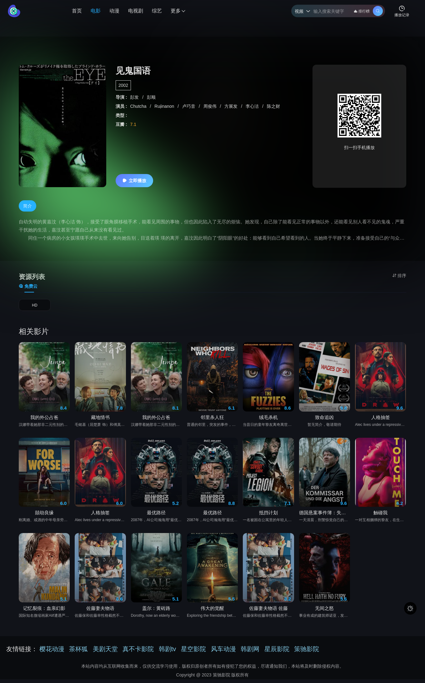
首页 (77, 10)
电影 (96, 10)
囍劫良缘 (44, 517)
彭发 (135, 97)
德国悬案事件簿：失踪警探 (324, 517)
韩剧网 (250, 652)
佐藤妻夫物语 (100, 612)
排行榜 (362, 11)
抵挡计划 (268, 517)
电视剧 (135, 10)
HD (35, 307)
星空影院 (193, 652)
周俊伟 (210, 106)
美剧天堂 (105, 652)
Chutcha (139, 106)
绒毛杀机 (268, 421)
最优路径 (156, 517)
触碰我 (380, 517)
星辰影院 (276, 652)
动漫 (114, 10)
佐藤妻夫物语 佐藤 (268, 612)
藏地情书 (100, 421)
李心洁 (253, 106)
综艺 (157, 10)
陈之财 (273, 106)
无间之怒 (324, 612)
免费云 (28, 286)
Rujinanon (164, 106)
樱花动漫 (51, 652)
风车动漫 (223, 652)
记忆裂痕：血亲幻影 (44, 612)
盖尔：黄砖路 (156, 612)
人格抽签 (380, 421)
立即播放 (134, 180)
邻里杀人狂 (212, 421)
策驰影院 (306, 652)
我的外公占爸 (44, 421)
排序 (399, 275)
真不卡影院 (138, 652)
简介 (27, 205)
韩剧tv (167, 652)
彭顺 (151, 97)
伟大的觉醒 (212, 612)
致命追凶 (324, 421)
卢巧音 (189, 106)
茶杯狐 (78, 652)
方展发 (231, 106)
